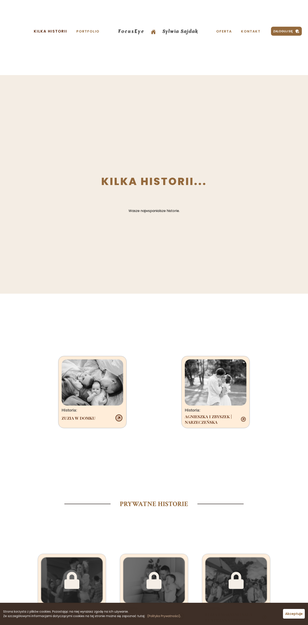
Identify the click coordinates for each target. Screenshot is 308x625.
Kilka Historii (50, 31)
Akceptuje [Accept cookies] (294, 613)
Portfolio (87, 31)
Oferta (224, 31)
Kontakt (251, 31)
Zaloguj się (286, 31)
